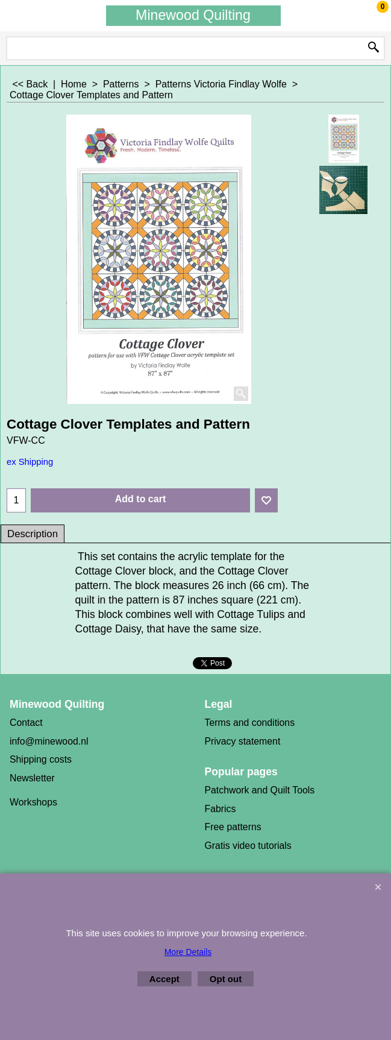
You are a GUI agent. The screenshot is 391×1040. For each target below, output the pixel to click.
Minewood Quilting (193, 15)
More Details (188, 952)
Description (32, 534)
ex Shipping (30, 462)
